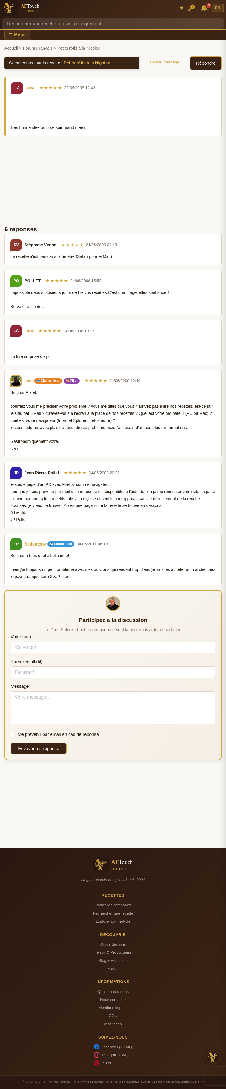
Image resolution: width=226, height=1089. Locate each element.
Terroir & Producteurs (113, 952)
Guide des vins (113, 944)
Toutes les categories (113, 905)
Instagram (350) (111, 1055)
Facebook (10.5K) (113, 1046)
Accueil (11, 48)
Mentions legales (113, 1008)
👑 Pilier (71, 380)
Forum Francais (38, 48)
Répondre (206, 62)
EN (217, 7)
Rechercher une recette (113, 913)
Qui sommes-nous (113, 991)
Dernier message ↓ (166, 62)
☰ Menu (17, 34)
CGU (113, 1015)
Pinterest (105, 1063)
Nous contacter (113, 1000)
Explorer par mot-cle (113, 921)
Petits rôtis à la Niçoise (87, 62)
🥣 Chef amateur (48, 380)
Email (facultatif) (27, 661)
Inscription (113, 1024)
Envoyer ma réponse (38, 748)
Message (20, 686)
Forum (113, 968)
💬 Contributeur (61, 544)
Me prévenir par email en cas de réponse (55, 734)
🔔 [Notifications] (205, 7)
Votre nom (21, 636)
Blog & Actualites (113, 960)
